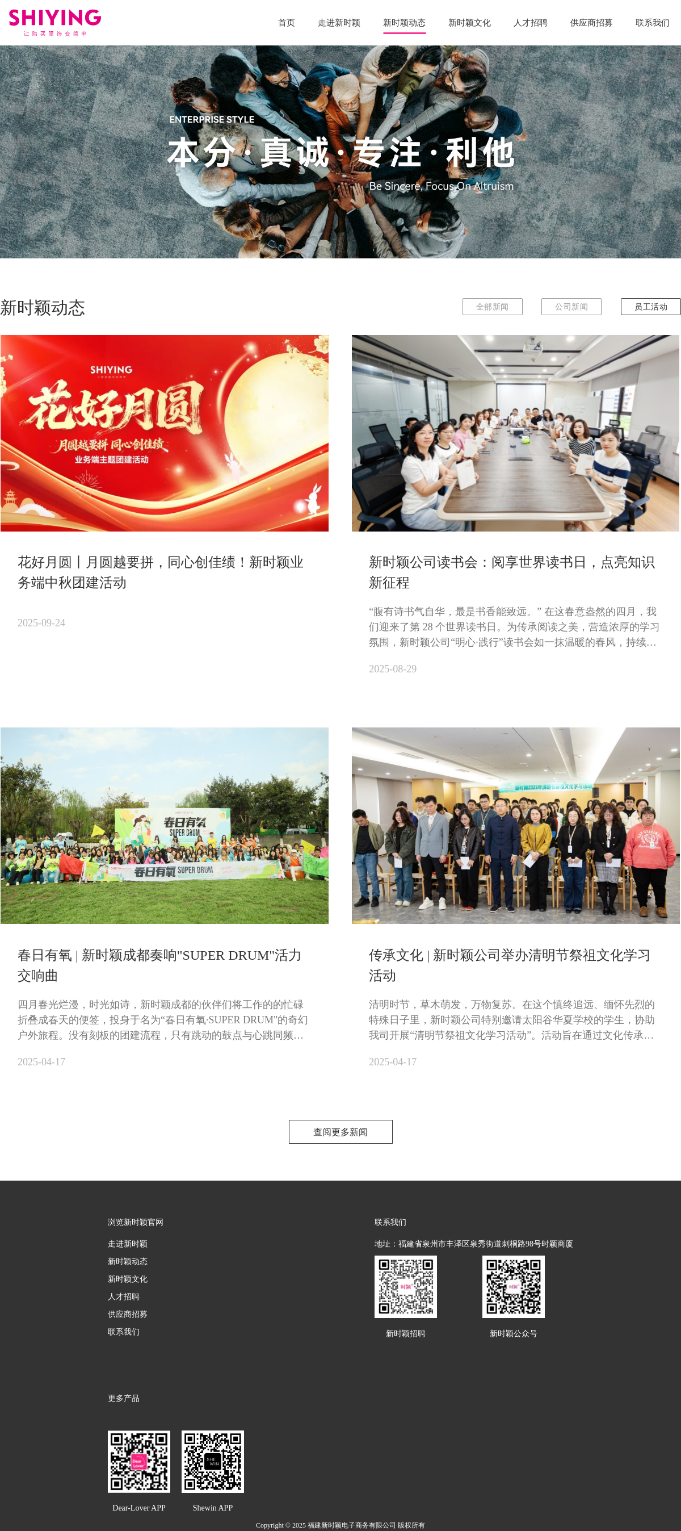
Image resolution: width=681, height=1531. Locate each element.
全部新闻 (492, 307)
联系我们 (653, 20)
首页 (286, 20)
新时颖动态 (404, 20)
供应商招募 (591, 20)
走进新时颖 (339, 20)
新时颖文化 (469, 20)
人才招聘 (531, 20)
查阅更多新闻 (340, 1132)
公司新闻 (571, 307)
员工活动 (650, 307)
